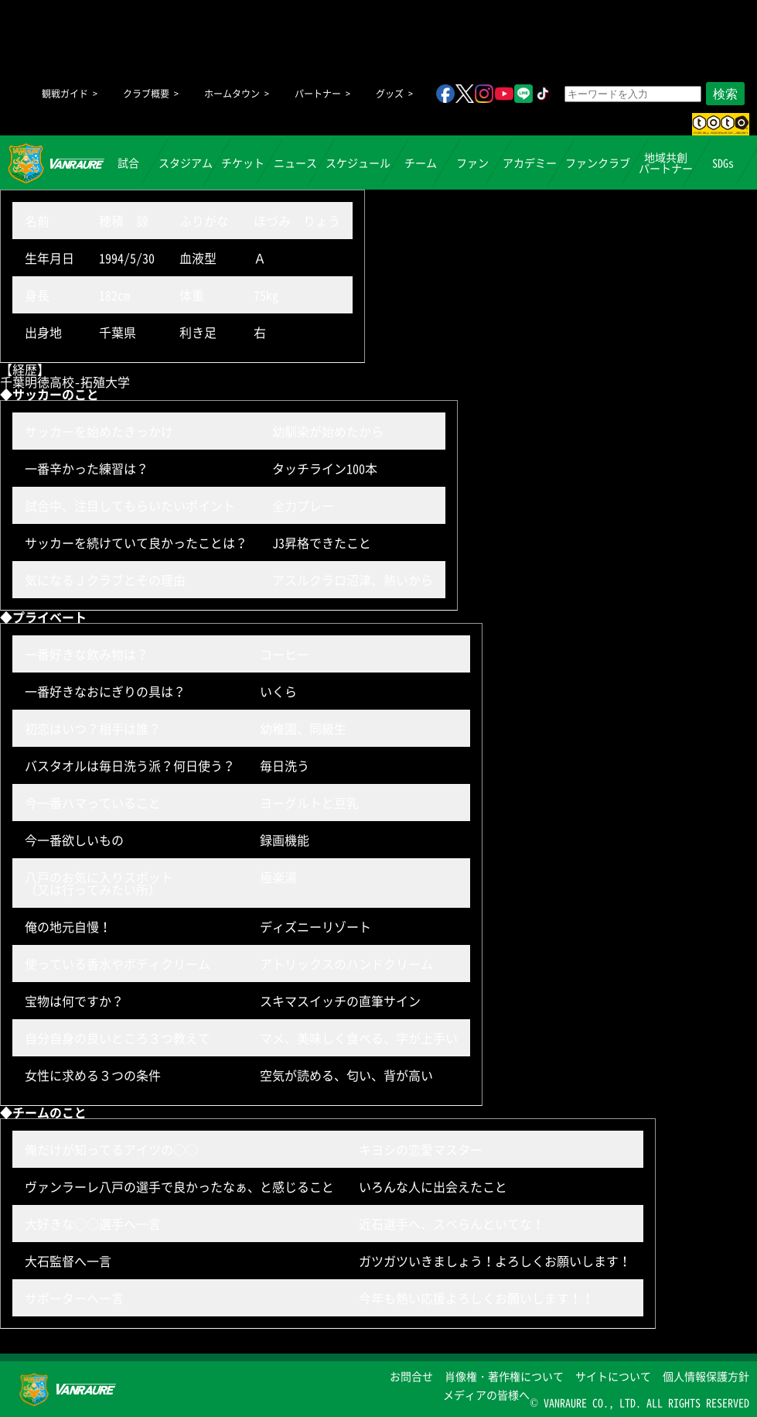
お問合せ (411, 1376)
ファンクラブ (597, 162)
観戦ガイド (65, 93)
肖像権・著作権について (504, 1376)
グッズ (390, 93)
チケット (242, 162)
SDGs (723, 162)
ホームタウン (232, 93)
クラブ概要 (146, 93)
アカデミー (530, 162)
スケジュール (358, 162)
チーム (420, 162)
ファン (472, 162)
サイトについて (613, 1376)
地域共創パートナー (666, 162)
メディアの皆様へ (486, 1394)
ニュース (295, 162)
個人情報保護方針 (706, 1376)
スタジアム (186, 162)
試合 (128, 162)
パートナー (318, 93)
